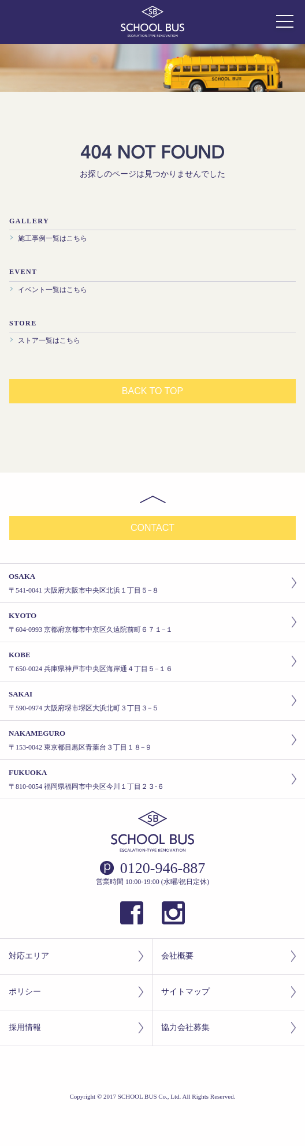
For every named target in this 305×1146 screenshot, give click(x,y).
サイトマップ (228, 992)
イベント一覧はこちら (52, 290)
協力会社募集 (228, 1028)
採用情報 (76, 1028)
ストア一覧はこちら (49, 340)
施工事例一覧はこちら (52, 238)
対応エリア (76, 956)
